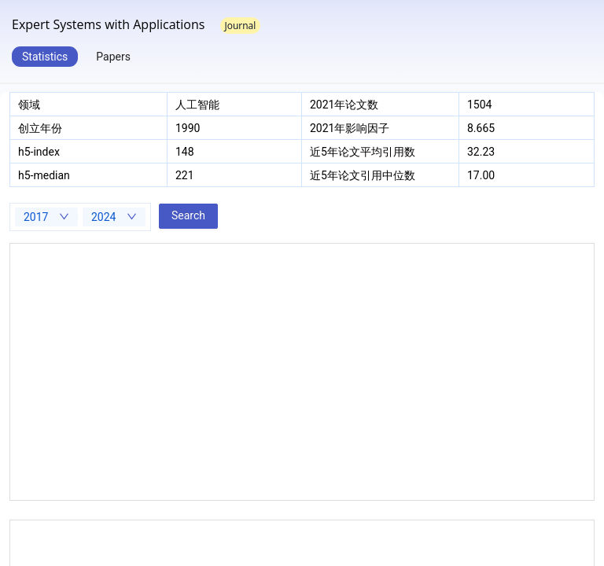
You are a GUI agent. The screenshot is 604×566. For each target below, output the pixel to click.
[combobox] (46, 217)
